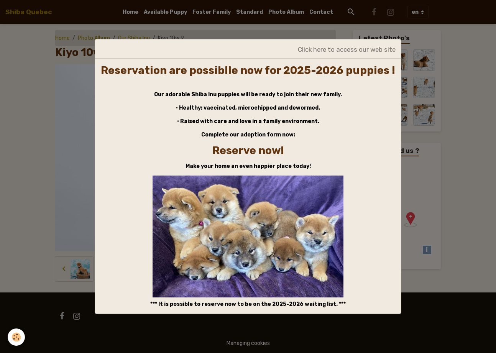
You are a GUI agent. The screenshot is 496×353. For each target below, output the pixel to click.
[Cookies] (16, 337)
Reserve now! (248, 150)
